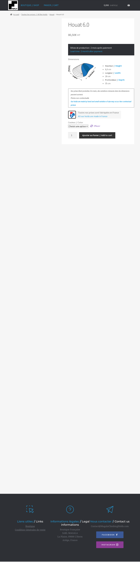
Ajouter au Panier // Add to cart (97, 135)
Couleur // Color (75, 122)
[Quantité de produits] (72, 135)
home (13, 5)
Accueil (16, 14)
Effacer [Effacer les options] (97, 126)
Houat (52, 14)
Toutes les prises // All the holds (34, 14)
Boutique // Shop (30, 5)
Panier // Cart (51, 5)
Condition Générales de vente (30, 526)
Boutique (30, 522)
